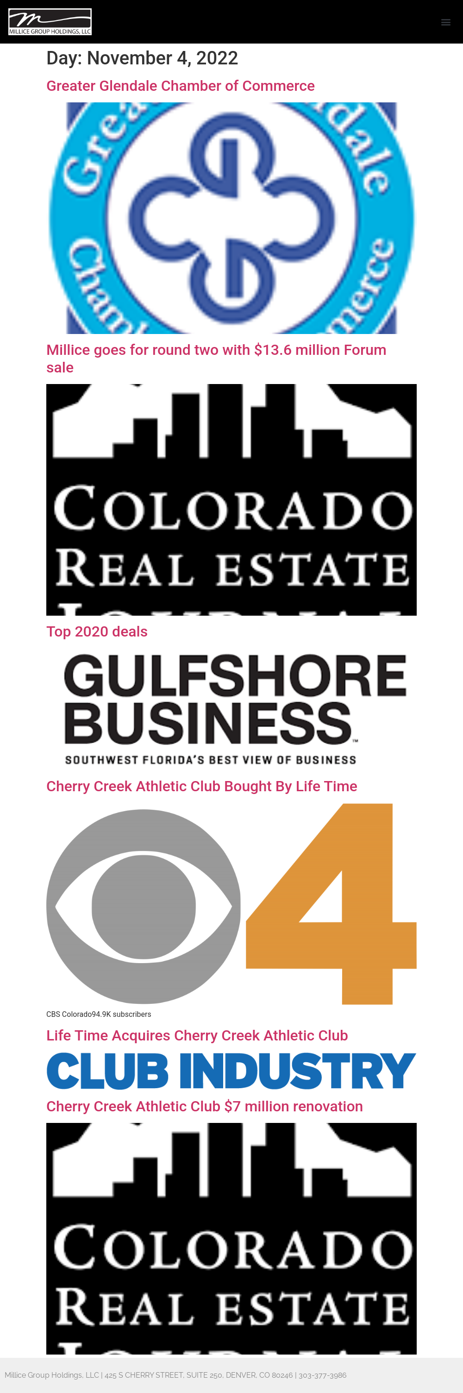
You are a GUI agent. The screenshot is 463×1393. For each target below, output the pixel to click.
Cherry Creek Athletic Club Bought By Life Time (201, 786)
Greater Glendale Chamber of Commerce (180, 86)
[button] (446, 22)
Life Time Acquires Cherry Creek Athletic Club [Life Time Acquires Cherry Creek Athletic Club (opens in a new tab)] (197, 1035)
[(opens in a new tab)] (231, 1088)
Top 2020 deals (97, 631)
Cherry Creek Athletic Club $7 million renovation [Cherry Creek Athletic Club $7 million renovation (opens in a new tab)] (204, 1106)
